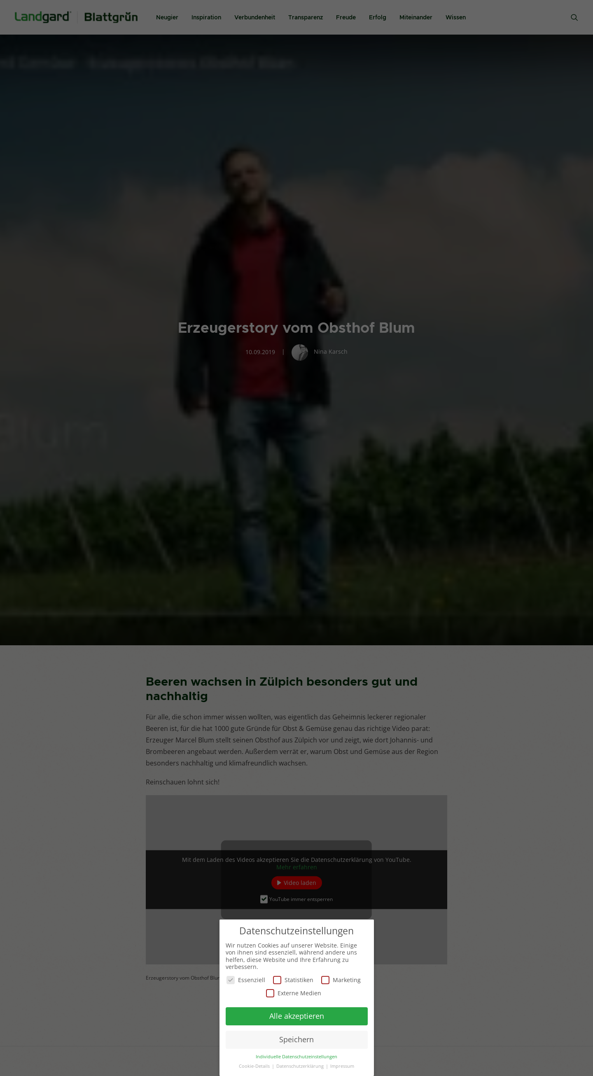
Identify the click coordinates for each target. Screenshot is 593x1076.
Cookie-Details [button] (255, 1066)
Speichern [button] (296, 1039)
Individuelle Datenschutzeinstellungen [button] (296, 1056)
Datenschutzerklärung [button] (300, 1066)
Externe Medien (293, 993)
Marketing (341, 980)
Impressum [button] (342, 1066)
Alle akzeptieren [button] (296, 1016)
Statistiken (293, 980)
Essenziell (245, 980)
